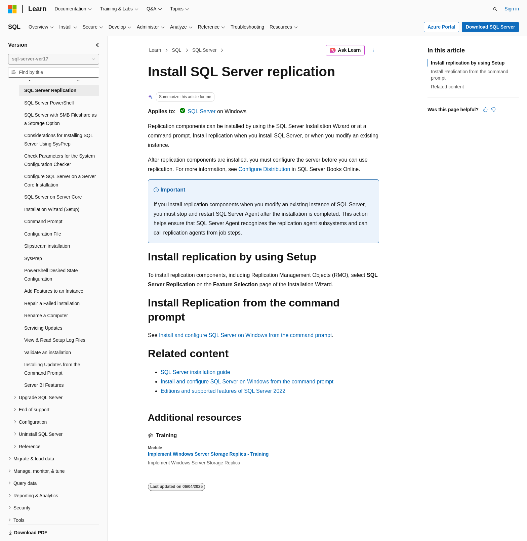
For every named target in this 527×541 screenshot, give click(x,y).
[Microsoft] (12, 9)
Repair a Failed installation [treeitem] (52, 303)
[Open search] (495, 9)
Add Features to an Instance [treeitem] (53, 291)
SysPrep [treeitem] (33, 258)
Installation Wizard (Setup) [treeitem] (51, 209)
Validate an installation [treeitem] (47, 352)
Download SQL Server (490, 27)
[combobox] (53, 59)
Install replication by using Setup (467, 63)
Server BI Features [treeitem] (44, 385)
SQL (176, 50)
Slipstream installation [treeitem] (47, 246)
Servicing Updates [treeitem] (43, 328)
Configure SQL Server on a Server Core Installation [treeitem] (60, 181)
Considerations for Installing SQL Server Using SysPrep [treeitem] (58, 140)
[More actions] (373, 50)
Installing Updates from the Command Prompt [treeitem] (52, 369)
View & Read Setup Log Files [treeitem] (54, 340)
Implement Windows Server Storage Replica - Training (208, 454)
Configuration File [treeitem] (42, 234)
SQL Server (204, 50)
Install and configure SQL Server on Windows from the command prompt (245, 335)
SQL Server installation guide (195, 372)
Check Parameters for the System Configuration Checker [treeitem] (59, 160)
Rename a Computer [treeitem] (46, 315)
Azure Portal (441, 27)
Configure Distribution (264, 169)
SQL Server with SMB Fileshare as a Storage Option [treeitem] (60, 119)
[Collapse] (97, 45)
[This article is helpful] (485, 110)
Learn (155, 50)
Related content (447, 86)
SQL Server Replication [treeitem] (50, 90)
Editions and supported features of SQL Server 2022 (223, 391)
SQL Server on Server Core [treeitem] (53, 197)
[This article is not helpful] (493, 110)
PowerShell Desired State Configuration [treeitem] (51, 275)
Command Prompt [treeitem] (43, 221)
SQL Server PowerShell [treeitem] (49, 103)
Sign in (511, 8)
